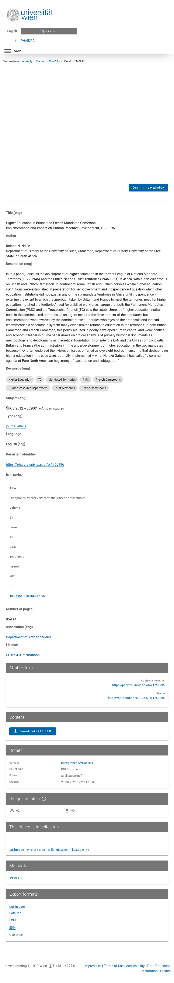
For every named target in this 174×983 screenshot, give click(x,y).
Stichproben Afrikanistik (77, 763)
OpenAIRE (16, 934)
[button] (13, 51)
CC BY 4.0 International (23, 655)
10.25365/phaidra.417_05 (27, 595)
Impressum (92, 966)
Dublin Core (17, 906)
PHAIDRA (28, 41)
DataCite (15, 913)
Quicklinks (48, 31)
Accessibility (135, 966)
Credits (165, 971)
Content (87, 127)
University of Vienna (32, 61)
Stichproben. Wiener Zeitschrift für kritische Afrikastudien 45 (49, 849)
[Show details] (43, 798)
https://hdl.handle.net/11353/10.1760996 (136, 698)
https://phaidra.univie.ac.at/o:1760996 (35, 464)
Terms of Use (113, 966)
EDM (12, 927)
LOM (12, 920)
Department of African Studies (28, 637)
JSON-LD (15, 878)
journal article (16, 426)
